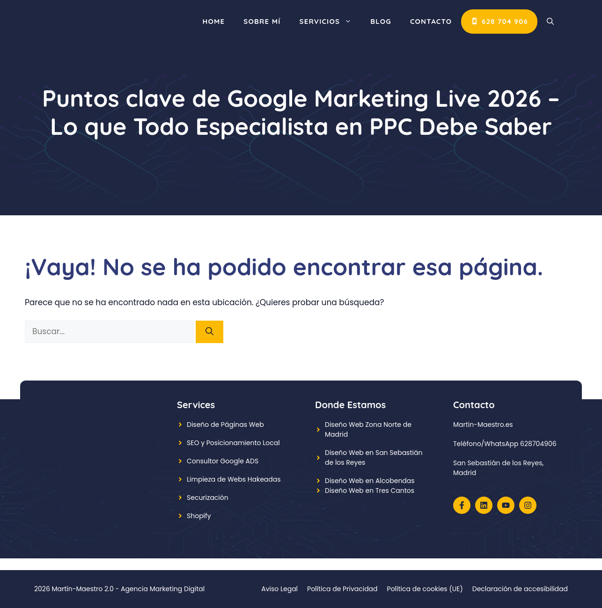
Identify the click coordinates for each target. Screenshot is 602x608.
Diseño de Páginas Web (225, 424)
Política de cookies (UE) (425, 588)
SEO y (196, 442)
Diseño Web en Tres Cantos (369, 490)
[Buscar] (209, 332)
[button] (550, 21)
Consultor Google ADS (222, 461)
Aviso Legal (279, 588)
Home (213, 21)
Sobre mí (261, 21)
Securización (207, 497)
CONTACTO (431, 21)
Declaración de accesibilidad (520, 588)
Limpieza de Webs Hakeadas (234, 479)
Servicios (330, 21)
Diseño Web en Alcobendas (370, 480)
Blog (380, 21)
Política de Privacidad (342, 588)
